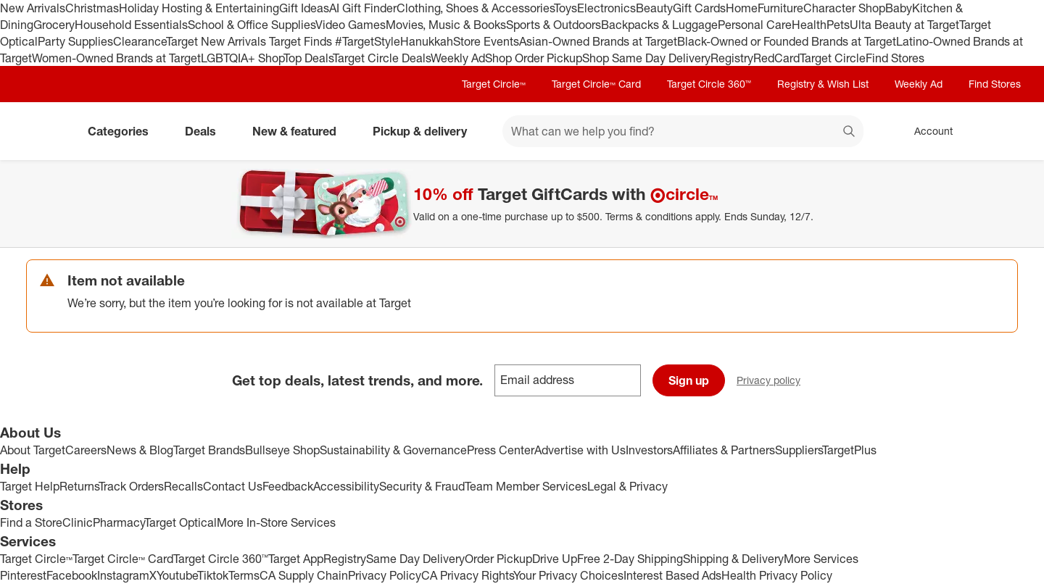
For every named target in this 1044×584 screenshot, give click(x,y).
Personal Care (755, 24)
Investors (649, 450)
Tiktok (212, 575)
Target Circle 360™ (709, 84)
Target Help (29, 486)
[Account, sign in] (926, 131)
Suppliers (798, 450)
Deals (206, 131)
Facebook (71, 575)
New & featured (300, 131)
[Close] (1023, 176)
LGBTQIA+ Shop (242, 58)
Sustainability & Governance (393, 450)
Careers (86, 450)
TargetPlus (849, 450)
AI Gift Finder (363, 8)
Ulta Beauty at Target (904, 24)
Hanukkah (426, 41)
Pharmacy (118, 522)
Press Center (500, 450)
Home (742, 8)
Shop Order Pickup (533, 58)
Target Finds (302, 41)
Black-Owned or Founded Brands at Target (786, 41)
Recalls (183, 486)
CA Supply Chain (304, 575)
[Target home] (46, 131)
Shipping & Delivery (733, 558)
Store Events (486, 41)
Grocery (54, 24)
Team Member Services (526, 486)
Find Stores (895, 58)
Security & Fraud (422, 486)
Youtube (177, 575)
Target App (295, 558)
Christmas (92, 8)
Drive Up (554, 558)
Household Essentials (131, 24)
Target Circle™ (494, 84)
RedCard (776, 58)
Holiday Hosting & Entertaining (199, 8)
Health (809, 24)
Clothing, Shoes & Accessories (475, 8)
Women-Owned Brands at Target (116, 58)
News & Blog (140, 450)
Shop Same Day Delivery (646, 58)
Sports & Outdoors (553, 24)
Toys (565, 8)
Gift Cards (699, 8)
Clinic (77, 522)
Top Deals (308, 58)
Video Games (350, 24)
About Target (32, 450)
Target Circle (833, 58)
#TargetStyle (367, 41)
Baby (898, 8)
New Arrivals (32, 8)
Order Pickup (498, 558)
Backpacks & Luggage (659, 24)
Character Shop (844, 8)
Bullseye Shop (282, 450)
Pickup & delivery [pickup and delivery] (425, 131)
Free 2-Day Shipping (630, 558)
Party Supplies (75, 41)
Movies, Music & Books (446, 24)
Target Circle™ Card (596, 84)
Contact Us (232, 486)
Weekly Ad (458, 58)
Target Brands (209, 450)
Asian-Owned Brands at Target (598, 41)
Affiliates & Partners (724, 450)
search (849, 132)
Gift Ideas (304, 8)
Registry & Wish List (823, 84)
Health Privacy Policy (776, 575)
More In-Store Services (276, 522)
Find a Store (31, 522)
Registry (731, 58)
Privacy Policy (384, 575)
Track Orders (131, 486)
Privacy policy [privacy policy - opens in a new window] (774, 381)
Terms (244, 575)
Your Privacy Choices (568, 575)
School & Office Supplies (251, 24)
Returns (79, 486)
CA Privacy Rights (467, 575)
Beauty (654, 8)
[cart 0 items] (999, 131)
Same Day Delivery (415, 558)
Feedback (287, 486)
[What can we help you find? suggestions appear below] (682, 131)
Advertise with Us (580, 450)
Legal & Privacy (627, 486)
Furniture (780, 8)
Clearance (139, 41)
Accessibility (346, 486)
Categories (124, 131)
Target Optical (180, 522)
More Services (821, 558)
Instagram (123, 575)
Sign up (688, 380)
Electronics (606, 8)
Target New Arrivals (217, 41)
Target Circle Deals (382, 58)
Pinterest (23, 575)
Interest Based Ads (672, 575)
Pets (838, 24)
